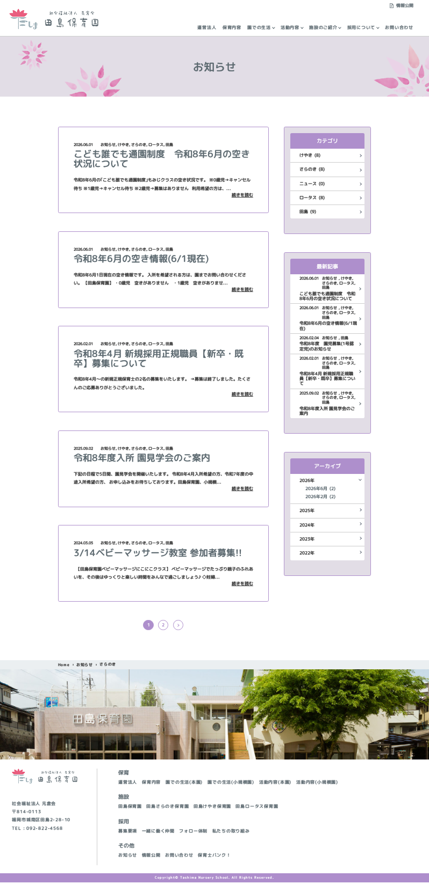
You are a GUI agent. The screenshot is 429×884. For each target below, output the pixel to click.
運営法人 (206, 28)
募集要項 (127, 833)
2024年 (306, 525)
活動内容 (290, 28)
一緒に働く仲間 (158, 833)
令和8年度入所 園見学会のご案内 (142, 457)
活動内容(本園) (275, 784)
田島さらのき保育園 (167, 808)
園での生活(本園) (184, 784)
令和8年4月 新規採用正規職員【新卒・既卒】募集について (159, 358)
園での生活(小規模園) (231, 784)
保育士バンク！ (214, 857)
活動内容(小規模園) (317, 784)
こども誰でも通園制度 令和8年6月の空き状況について (162, 159)
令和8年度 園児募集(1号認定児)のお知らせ (326, 346)
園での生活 (259, 28)
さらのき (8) (312, 169)
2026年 (306, 481)
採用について (361, 28)
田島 (169, 144)
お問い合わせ (399, 28)
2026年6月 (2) (320, 489)
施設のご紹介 (323, 28)
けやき (123, 144)
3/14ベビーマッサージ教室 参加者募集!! (158, 552)
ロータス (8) (312, 198)
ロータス (155, 144)
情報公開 (404, 6)
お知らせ (108, 144)
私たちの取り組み (231, 833)
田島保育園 (130, 808)
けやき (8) (309, 155)
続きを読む (242, 195)
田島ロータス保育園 (256, 808)
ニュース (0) (312, 184)
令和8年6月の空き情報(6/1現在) (141, 258)
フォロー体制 (193, 833)
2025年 (306, 511)
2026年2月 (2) (320, 497)
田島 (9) (307, 212)
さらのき (138, 144)
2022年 (306, 553)
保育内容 (232, 28)
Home (64, 666)
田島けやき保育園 (212, 808)
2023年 (306, 539)
